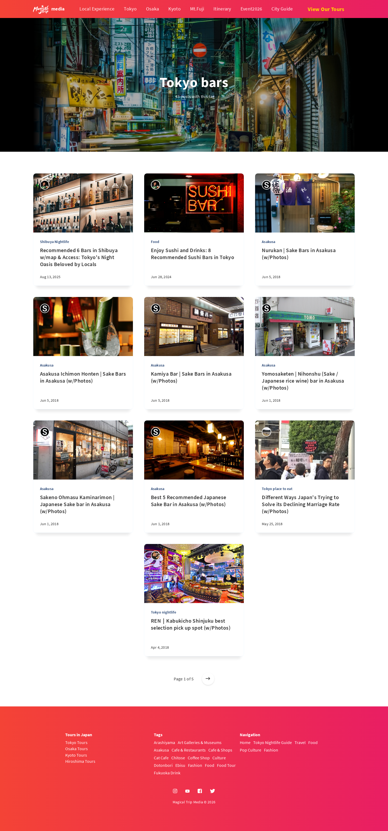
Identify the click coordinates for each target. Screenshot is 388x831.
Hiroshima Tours (80, 761)
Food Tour (226, 765)
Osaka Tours (76, 748)
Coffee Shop (199, 757)
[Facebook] (200, 791)
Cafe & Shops (220, 749)
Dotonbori (163, 765)
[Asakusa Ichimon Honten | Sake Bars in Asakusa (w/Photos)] (83, 389)
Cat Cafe (161, 757)
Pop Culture (250, 749)
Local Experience (97, 9)
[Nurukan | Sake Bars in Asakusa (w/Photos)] (305, 266)
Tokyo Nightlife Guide (272, 742)
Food (155, 241)
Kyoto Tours (76, 755)
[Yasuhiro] (44, 185)
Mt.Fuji (197, 9)
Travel (300, 742)
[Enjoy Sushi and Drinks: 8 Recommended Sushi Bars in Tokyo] (194, 266)
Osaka (152, 9)
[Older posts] (208, 679)
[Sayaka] (266, 185)
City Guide (282, 9)
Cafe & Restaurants (189, 749)
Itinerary (222, 9)
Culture (219, 757)
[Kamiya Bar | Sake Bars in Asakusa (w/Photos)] (194, 389)
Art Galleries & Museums (200, 742)
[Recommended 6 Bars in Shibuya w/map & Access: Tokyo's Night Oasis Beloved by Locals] (83, 266)
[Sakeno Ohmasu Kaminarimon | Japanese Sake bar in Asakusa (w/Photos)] (83, 513)
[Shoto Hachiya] (155, 555)
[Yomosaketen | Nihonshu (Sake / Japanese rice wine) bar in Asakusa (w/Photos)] (305, 389)
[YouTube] (187, 791)
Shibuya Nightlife (54, 241)
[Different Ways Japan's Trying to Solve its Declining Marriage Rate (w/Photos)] (305, 513)
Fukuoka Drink (167, 772)
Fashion (195, 765)
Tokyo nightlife (163, 612)
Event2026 (251, 9)
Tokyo (130, 9)
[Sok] (266, 432)
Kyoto (174, 9)
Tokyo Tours (76, 742)
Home (245, 742)
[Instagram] (175, 791)
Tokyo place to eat (277, 488)
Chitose (178, 757)
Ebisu (180, 765)
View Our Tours (326, 9)
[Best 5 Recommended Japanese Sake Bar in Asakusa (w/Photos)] (194, 513)
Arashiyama (164, 742)
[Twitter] (212, 791)
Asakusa (268, 241)
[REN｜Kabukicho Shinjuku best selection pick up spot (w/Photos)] (194, 636)
